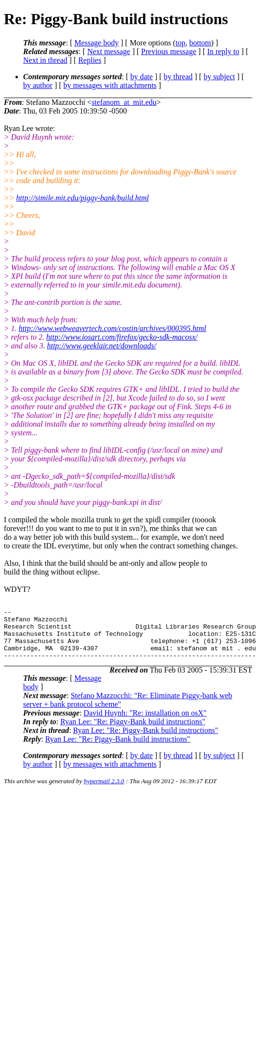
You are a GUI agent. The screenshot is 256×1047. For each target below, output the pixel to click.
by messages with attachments (110, 85)
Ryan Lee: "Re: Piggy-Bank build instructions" (132, 732)
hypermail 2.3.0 (104, 791)
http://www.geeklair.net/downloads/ (101, 346)
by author (38, 85)
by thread (178, 76)
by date (141, 76)
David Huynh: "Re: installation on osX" (144, 723)
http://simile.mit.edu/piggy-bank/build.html (82, 198)
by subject (219, 76)
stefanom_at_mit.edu (124, 102)
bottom (200, 43)
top (180, 43)
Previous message (168, 51)
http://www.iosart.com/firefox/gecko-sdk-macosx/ (122, 337)
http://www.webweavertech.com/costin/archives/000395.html (112, 328)
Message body (96, 43)
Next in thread (45, 60)
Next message (108, 51)
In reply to (223, 51)
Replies (89, 60)
